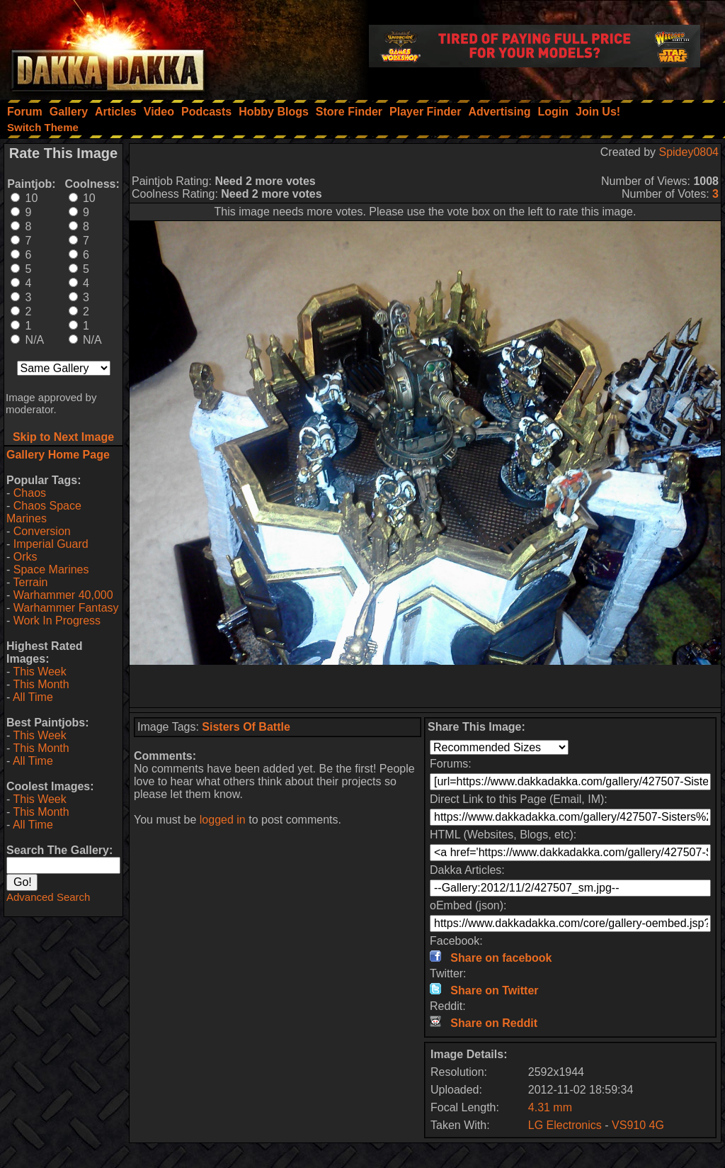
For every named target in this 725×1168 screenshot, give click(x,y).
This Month (41, 684)
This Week (39, 672)
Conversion (42, 531)
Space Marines (51, 569)
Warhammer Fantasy (66, 608)
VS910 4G (638, 1125)
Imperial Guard (51, 544)
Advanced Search (48, 897)
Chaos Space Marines (43, 512)
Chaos (29, 493)
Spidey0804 (688, 152)
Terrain (30, 582)
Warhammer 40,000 (63, 595)
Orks (25, 557)
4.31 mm (550, 1107)
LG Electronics (565, 1125)
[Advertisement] (425, 686)
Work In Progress (57, 620)
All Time (33, 697)
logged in (223, 820)
